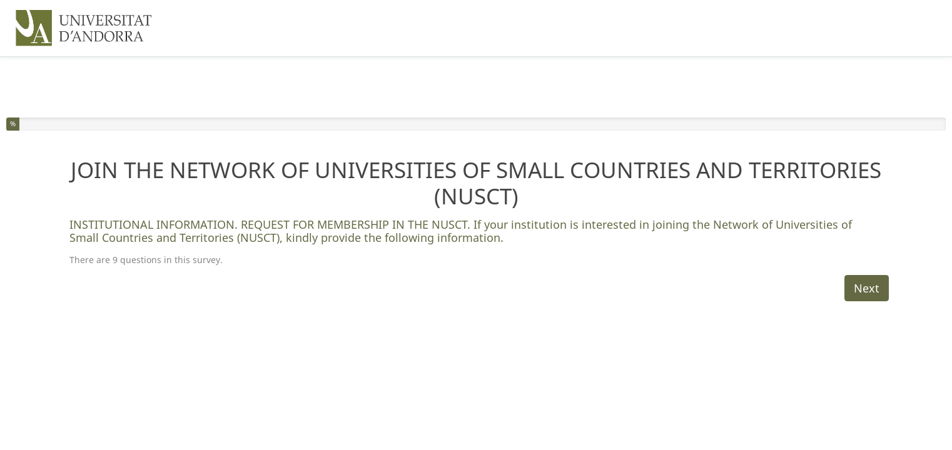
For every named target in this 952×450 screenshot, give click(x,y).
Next (866, 288)
